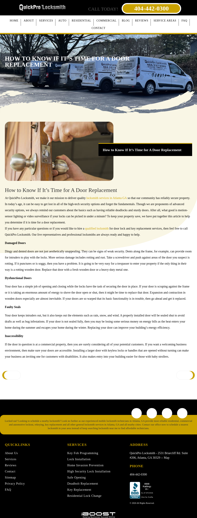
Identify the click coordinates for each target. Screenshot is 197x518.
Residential (81, 20)
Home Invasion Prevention (85, 465)
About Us (11, 453)
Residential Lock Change (84, 495)
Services (46, 20)
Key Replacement (79, 489)
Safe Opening (76, 477)
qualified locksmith (97, 228)
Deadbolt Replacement (82, 483)
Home (14, 20)
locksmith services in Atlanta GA (106, 198)
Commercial (106, 20)
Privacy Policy (15, 483)
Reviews (141, 20)
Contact (99, 28)
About (29, 20)
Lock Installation (79, 459)
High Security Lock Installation (89, 471)
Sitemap (10, 477)
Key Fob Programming (82, 453)
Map (166, 457)
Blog (126, 20)
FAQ (184, 20)
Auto (62, 20)
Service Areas (165, 20)
